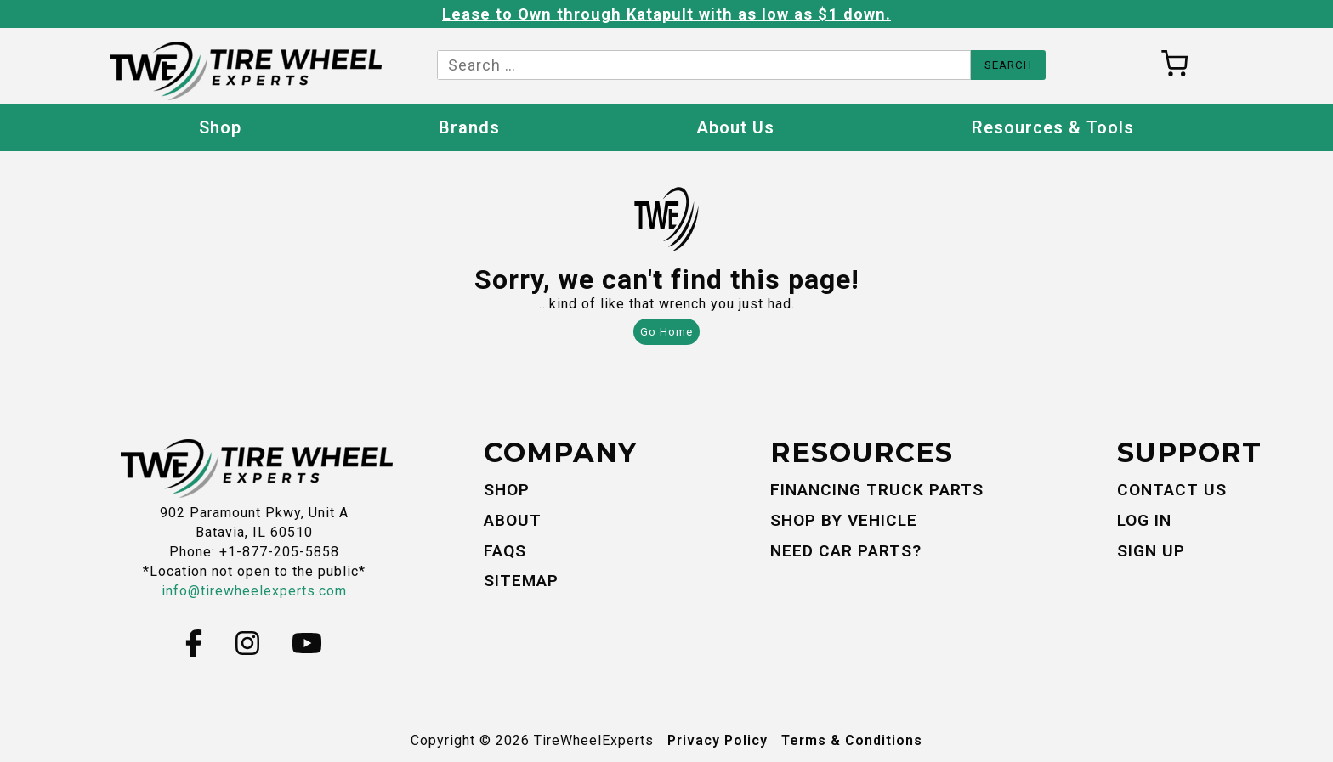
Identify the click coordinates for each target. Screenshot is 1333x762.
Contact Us (1172, 490)
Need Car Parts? (846, 551)
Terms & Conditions (851, 740)
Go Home (666, 331)
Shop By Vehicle (843, 520)
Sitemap (521, 580)
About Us (735, 127)
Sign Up (1151, 551)
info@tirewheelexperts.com (254, 591)
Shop (220, 127)
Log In (1144, 520)
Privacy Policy (717, 740)
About (513, 520)
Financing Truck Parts (877, 490)
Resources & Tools (1053, 127)
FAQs (505, 551)
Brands (469, 127)
